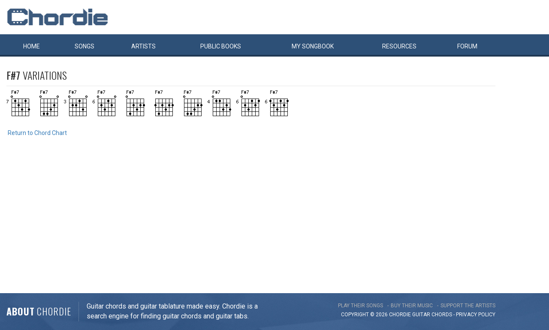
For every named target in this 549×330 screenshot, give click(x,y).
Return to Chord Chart (37, 132)
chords (441, 315)
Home (31, 46)
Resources (399, 46)
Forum (467, 46)
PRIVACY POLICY (475, 315)
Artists (143, 46)
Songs (84, 46)
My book (313, 46)
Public (220, 46)
